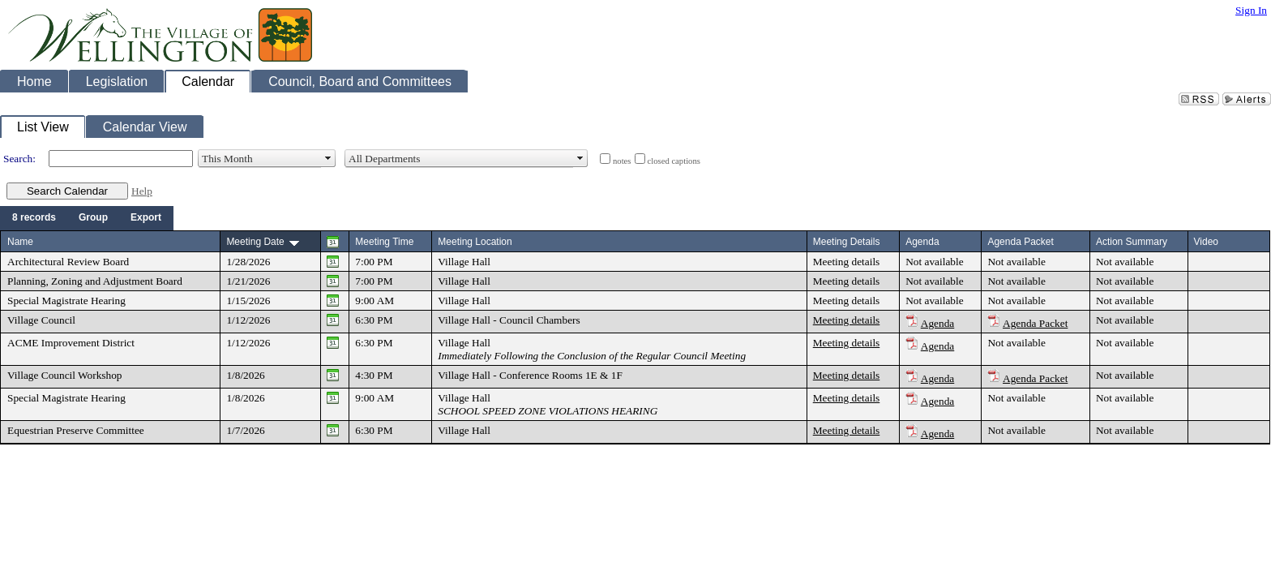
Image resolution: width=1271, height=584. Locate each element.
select (328, 159)
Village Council (41, 320)
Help (141, 191)
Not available (934, 262)
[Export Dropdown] (146, 218)
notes (622, 161)
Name (20, 241)
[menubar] (86, 218)
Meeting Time (384, 241)
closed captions (674, 161)
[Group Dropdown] (93, 218)
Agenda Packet (1035, 323)
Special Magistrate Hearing (66, 300)
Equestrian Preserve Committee (75, 430)
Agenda (937, 323)
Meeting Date (255, 241)
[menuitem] (34, 218)
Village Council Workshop (64, 375)
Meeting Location (474, 241)
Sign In (1251, 10)
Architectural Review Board (68, 262)
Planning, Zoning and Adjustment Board (94, 281)
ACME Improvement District (71, 343)
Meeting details (846, 262)
